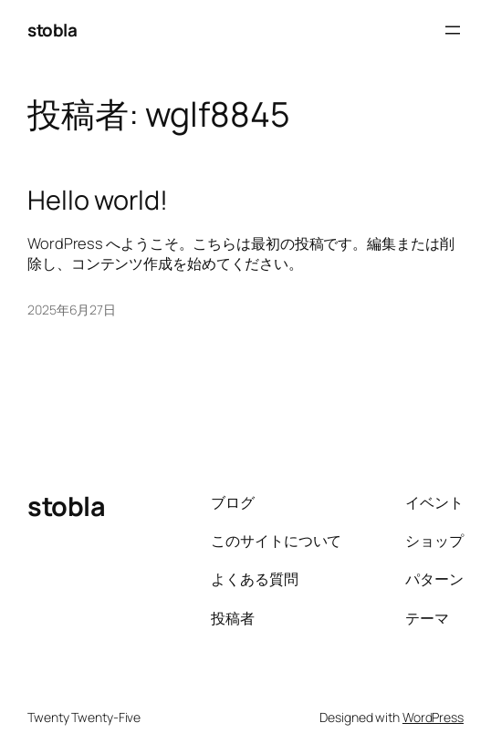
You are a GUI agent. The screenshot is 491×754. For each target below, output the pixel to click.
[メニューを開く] (453, 30)
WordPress (433, 717)
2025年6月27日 (71, 309)
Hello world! (97, 199)
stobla (52, 30)
